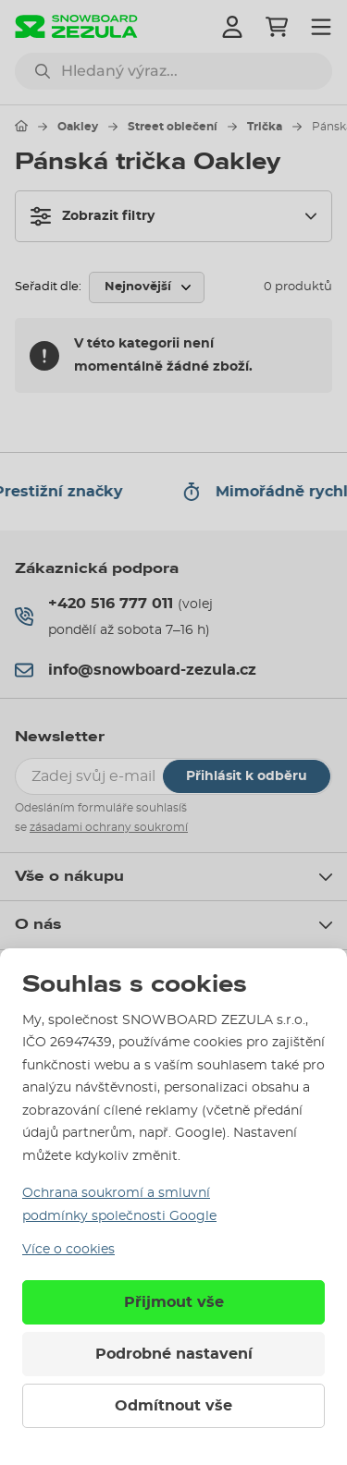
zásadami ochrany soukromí (109, 827)
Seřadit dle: (48, 287)
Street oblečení (172, 126)
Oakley (77, 126)
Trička (264, 126)
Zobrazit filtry (93, 216)
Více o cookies (68, 1249)
